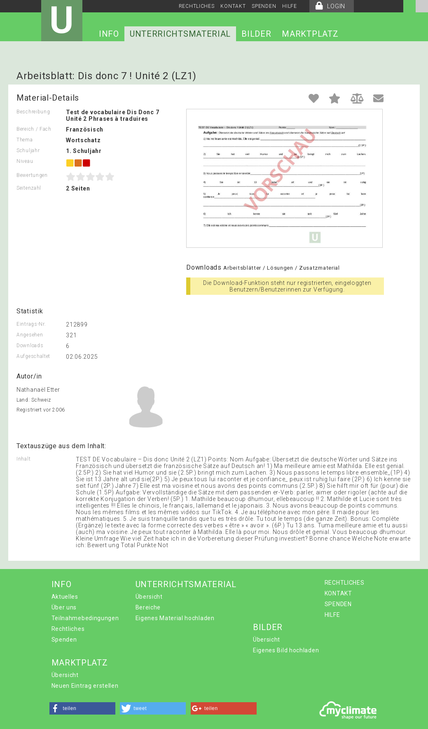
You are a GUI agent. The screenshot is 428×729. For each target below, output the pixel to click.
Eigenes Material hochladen (175, 618)
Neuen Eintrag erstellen (85, 685)
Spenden (64, 639)
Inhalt (23, 459)
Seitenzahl (28, 188)
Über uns (64, 607)
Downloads (29, 345)
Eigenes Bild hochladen (286, 650)
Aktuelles (64, 596)
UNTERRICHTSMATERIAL (180, 34)
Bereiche (148, 607)
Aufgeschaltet (33, 356)
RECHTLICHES (197, 6)
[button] (82, 708)
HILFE (289, 6)
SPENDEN (264, 6)
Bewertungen (32, 175)
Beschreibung (33, 112)
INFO (109, 34)
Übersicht (149, 596)
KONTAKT (233, 6)
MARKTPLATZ (310, 34)
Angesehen (29, 335)
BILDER (256, 34)
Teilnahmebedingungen (85, 618)
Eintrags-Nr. (31, 324)
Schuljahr (28, 150)
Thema (24, 140)
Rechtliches (68, 629)
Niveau (24, 161)
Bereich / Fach (33, 129)
